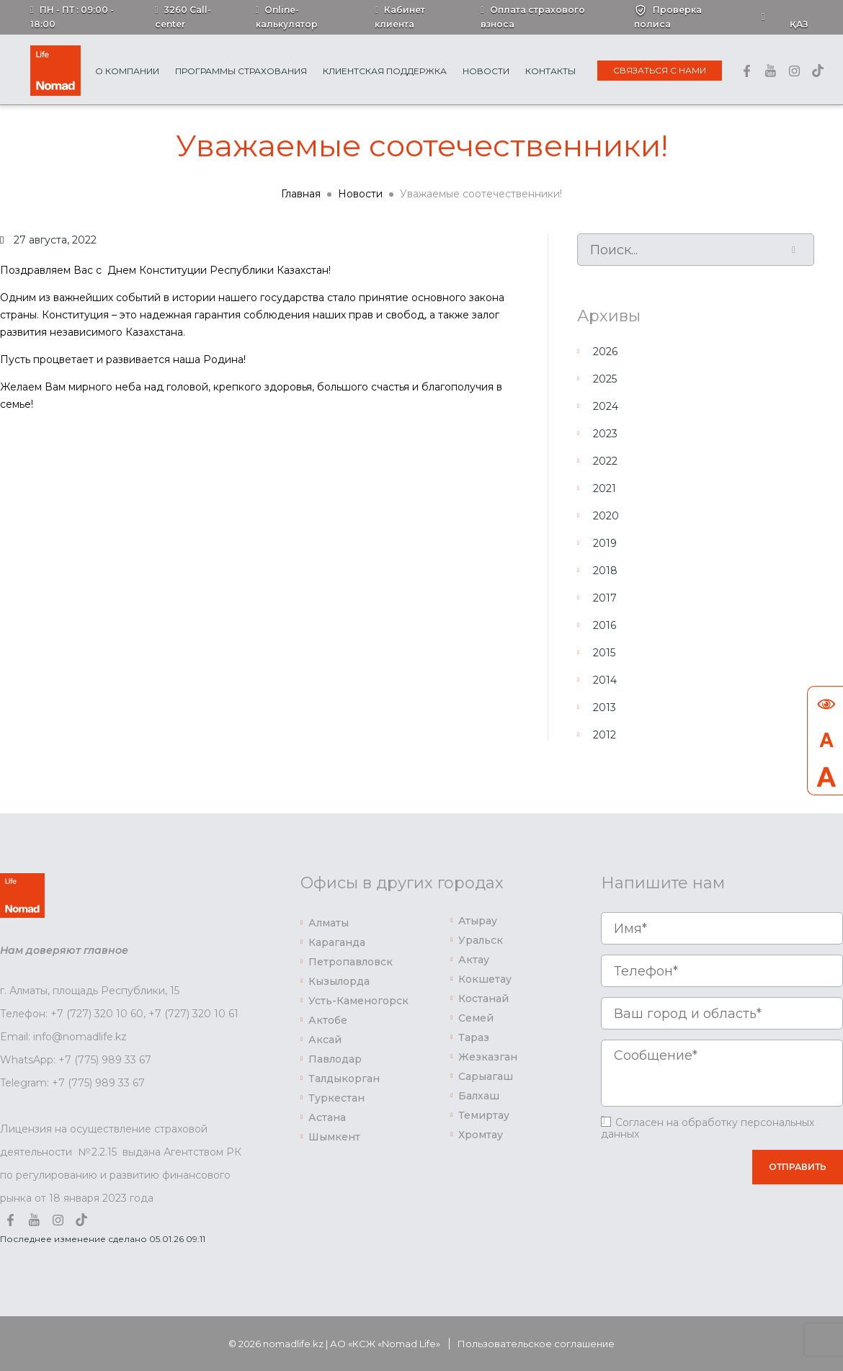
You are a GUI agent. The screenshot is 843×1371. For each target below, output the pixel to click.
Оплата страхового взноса (533, 17)
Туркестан (336, 1097)
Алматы (328, 922)
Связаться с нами (659, 70)
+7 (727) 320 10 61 (193, 1013)
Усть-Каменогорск (358, 1000)
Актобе (327, 1020)
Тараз (473, 1037)
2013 (604, 707)
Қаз (799, 24)
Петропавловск (350, 961)
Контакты (550, 71)
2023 (605, 433)
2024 (605, 406)
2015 (604, 652)
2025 (605, 378)
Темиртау (483, 1115)
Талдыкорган (344, 1078)
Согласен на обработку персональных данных (707, 1128)
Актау (473, 959)
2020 (606, 515)
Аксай (325, 1039)
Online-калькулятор (287, 17)
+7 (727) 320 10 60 (96, 1013)
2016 (604, 625)
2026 (605, 351)
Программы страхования (241, 71)
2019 (605, 543)
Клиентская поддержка (385, 71)
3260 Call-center (183, 17)
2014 (605, 680)
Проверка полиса (668, 17)
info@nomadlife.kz (80, 1036)
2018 (605, 570)
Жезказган (487, 1056)
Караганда (336, 942)
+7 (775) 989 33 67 (104, 1059)
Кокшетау (485, 979)
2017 (605, 597)
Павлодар (335, 1059)
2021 (604, 488)
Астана (327, 1117)
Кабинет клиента (400, 17)
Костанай (483, 998)
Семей (476, 1017)
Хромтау (480, 1134)
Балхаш (478, 1095)
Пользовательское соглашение (536, 1343)
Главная (301, 193)
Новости (486, 71)
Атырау (477, 920)
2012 (604, 734)
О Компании (127, 71)
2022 (605, 461)
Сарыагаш (485, 1076)
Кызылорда (339, 981)
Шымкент (334, 1136)
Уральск (480, 940)
